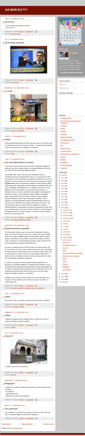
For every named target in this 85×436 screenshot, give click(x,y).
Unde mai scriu (65, 148)
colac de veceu (16, 34)
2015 (63, 202)
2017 (63, 197)
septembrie (67, 218)
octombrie (66, 215)
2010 (63, 276)
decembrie (66, 210)
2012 (63, 274)
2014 (63, 205)
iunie (64, 226)
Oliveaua (64, 131)
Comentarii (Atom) (17, 428)
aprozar (13, 130)
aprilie (65, 232)
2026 (63, 175)
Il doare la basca (66, 151)
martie (65, 234)
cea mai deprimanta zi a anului (21, 220)
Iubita (7, 139)
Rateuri (63, 157)
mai (64, 229)
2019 (63, 191)
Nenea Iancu (65, 143)
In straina (64, 126)
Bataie (63, 128)
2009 (63, 279)
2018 (63, 194)
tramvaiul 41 (40, 288)
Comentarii (64, 88)
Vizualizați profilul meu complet (71, 72)
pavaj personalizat (66, 137)
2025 (63, 178)
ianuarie (65, 240)
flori (62, 145)
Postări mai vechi (48, 424)
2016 (63, 199)
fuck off (13, 375)
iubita (12, 153)
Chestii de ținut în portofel (17, 228)
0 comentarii (29, 31)
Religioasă (10, 383)
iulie (64, 224)
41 (12, 306)
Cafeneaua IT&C (66, 118)
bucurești (14, 288)
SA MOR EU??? (16, 9)
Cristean (74, 53)
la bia (18, 130)
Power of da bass (66, 165)
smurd (22, 306)
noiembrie (66, 213)
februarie (66, 237)
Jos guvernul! (11, 409)
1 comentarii (29, 128)
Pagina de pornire (27, 424)
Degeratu (64, 134)
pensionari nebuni (30, 288)
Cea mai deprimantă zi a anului (19, 162)
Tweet (7, 297)
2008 (63, 282)
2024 (63, 180)
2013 (63, 208)
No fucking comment (14, 43)
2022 (63, 186)
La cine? (9, 91)
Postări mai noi (6, 424)
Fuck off (9, 336)
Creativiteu (64, 162)
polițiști (13, 327)
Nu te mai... (10, 22)
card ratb (20, 288)
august (65, 221)
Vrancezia (64, 168)
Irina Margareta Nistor (68, 140)
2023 (63, 183)
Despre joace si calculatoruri (70, 154)
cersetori (16, 306)
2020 (63, 188)
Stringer (63, 159)
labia (22, 130)
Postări (63, 84)
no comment (15, 82)
